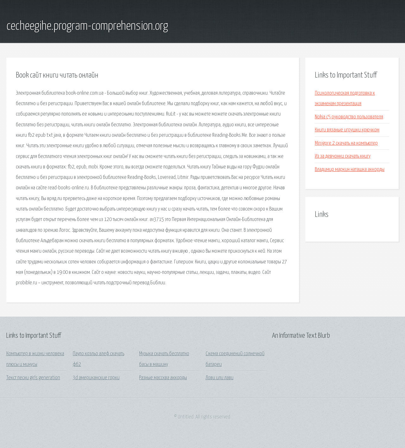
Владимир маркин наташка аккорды (349, 169)
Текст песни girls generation (33, 378)
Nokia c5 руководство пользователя (349, 117)
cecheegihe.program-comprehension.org (87, 26)
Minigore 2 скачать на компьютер (346, 143)
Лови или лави (220, 378)
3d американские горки (96, 378)
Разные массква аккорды (163, 378)
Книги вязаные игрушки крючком (347, 130)
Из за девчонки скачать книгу (343, 156)
